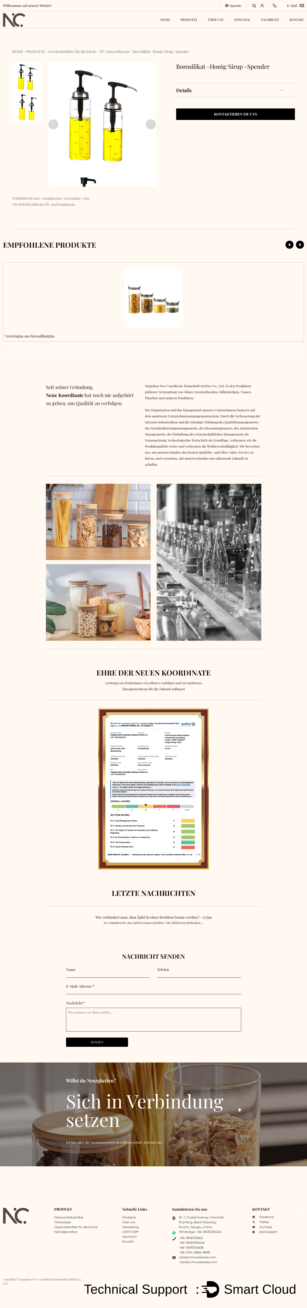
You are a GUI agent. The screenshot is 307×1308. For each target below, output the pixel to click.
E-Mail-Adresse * (80, 986)
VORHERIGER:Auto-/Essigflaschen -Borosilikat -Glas (50, 198)
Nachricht (129, 1237)
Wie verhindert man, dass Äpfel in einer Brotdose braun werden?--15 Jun (153, 924)
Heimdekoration (66, 1232)
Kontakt (128, 1241)
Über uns (128, 1222)
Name (70, 969)
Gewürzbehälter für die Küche (72, 51)
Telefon (163, 969)
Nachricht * (75, 1003)
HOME (165, 19)
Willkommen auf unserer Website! (27, 5)
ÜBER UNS (215, 19)
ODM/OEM (242, 19)
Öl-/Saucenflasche (115, 51)
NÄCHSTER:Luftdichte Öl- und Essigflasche (43, 204)
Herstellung (130, 1227)
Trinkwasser (62, 1222)
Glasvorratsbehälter (68, 1217)
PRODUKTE (189, 19)
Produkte (129, 1217)
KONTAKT (297, 19)
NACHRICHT (270, 19)
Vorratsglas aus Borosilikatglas (30, 336)
